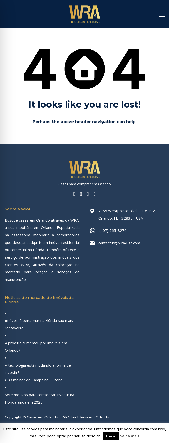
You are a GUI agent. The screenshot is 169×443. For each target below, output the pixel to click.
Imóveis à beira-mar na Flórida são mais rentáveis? (39, 324)
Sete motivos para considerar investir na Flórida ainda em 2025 (39, 398)
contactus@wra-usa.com (119, 242)
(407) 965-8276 (113, 230)
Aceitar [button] (111, 436)
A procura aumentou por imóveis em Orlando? (36, 346)
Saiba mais (129, 435)
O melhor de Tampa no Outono (36, 379)
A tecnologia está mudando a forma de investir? (38, 369)
